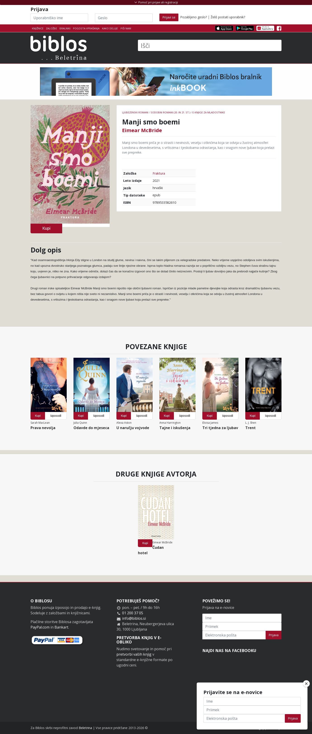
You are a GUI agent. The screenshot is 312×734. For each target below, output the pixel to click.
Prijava (274, 635)
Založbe (51, 28)
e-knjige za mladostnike (208, 112)
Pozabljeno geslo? (193, 17)
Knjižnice (37, 28)
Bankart (61, 627)
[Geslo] (124, 18)
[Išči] (209, 45)
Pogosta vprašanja (86, 28)
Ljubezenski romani (135, 112)
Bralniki (65, 28)
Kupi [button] (46, 228)
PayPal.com (40, 627)
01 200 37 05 (132, 612)
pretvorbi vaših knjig (133, 654)
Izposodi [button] (55, 416)
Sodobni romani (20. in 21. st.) (170, 112)
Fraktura (159, 173)
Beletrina (85, 728)
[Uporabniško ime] (59, 18)
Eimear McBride (142, 130)
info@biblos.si (134, 618)
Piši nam (126, 28)
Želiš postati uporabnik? (228, 17)
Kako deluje (110, 28)
